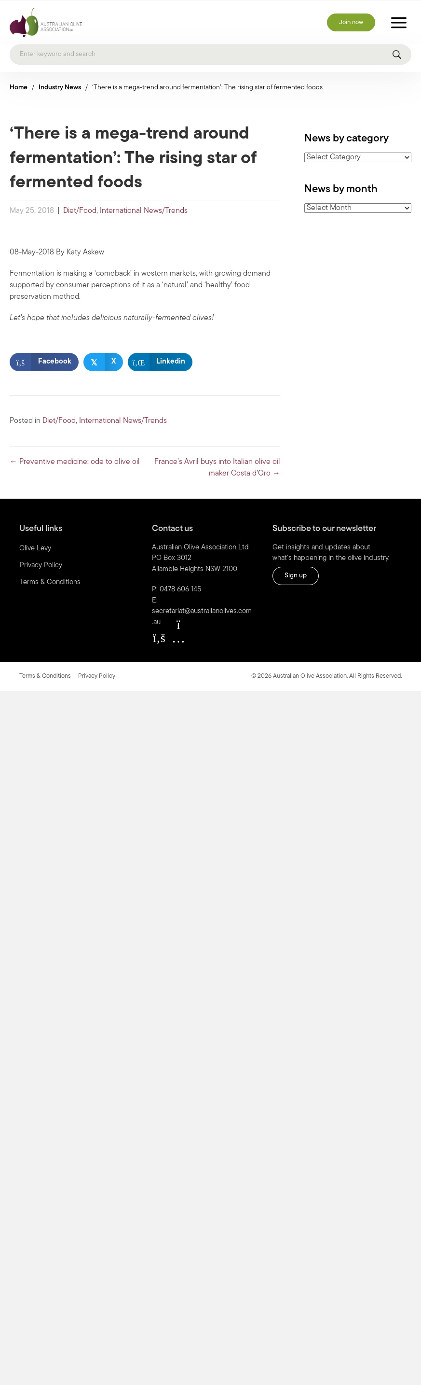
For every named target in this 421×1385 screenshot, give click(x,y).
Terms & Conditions (45, 676)
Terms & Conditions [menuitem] (50, 582)
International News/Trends (144, 211)
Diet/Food (79, 211)
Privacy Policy (96, 676)
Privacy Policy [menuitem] (41, 565)
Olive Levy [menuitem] (35, 548)
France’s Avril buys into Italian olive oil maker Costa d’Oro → (217, 467)
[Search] (210, 54)
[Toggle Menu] (399, 22)
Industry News (60, 87)
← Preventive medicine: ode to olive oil (75, 462)
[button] (159, 637)
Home (18, 87)
